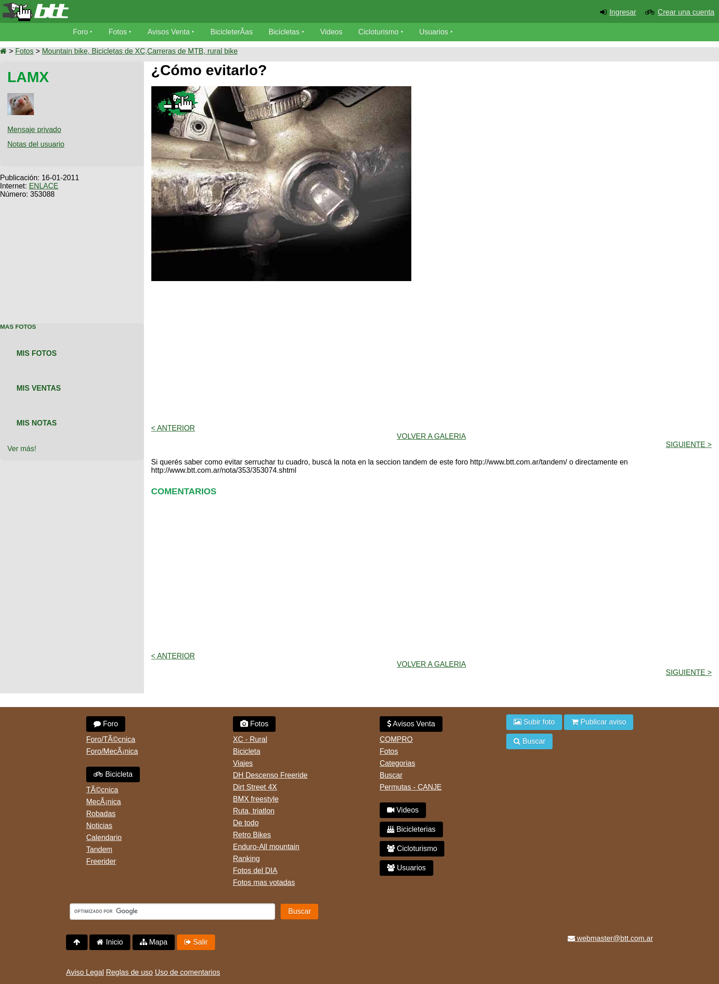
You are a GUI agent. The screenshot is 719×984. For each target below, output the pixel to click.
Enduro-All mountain (266, 847)
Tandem (99, 849)
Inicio (110, 942)
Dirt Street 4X (255, 787)
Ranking (246, 858)
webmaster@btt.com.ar (610, 938)
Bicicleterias (411, 829)
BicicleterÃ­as (231, 32)
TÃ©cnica (102, 790)
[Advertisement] (72, 256)
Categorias (397, 763)
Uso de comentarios (187, 972)
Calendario (104, 837)
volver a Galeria (431, 436)
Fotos (118, 32)
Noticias (99, 825)
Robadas (101, 814)
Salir (196, 942)
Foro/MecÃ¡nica (112, 751)
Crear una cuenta (686, 12)
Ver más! (21, 449)
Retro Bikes (252, 835)
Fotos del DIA (255, 870)
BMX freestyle (256, 799)
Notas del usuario (36, 144)
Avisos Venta (169, 32)
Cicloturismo (378, 32)
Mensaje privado (34, 129)
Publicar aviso (598, 722)
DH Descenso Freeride (270, 775)
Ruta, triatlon (254, 811)
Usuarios (433, 32)
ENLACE (43, 186)
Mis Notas (37, 423)
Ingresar (622, 12)
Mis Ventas (39, 388)
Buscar (391, 775)
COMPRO (396, 739)
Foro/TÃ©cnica (110, 739)
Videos (331, 32)
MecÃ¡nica (103, 802)
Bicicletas (285, 32)
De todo (246, 823)
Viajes (243, 763)
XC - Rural (250, 739)
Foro (80, 32)
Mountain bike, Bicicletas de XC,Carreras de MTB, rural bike (140, 51)
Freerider (101, 861)
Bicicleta (113, 774)
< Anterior (173, 428)
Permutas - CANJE (411, 787)
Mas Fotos (18, 326)
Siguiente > (689, 444)
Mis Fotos (37, 353)
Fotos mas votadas (264, 882)
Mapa (153, 942)
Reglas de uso (129, 972)
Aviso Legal (85, 972)
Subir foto (534, 722)
